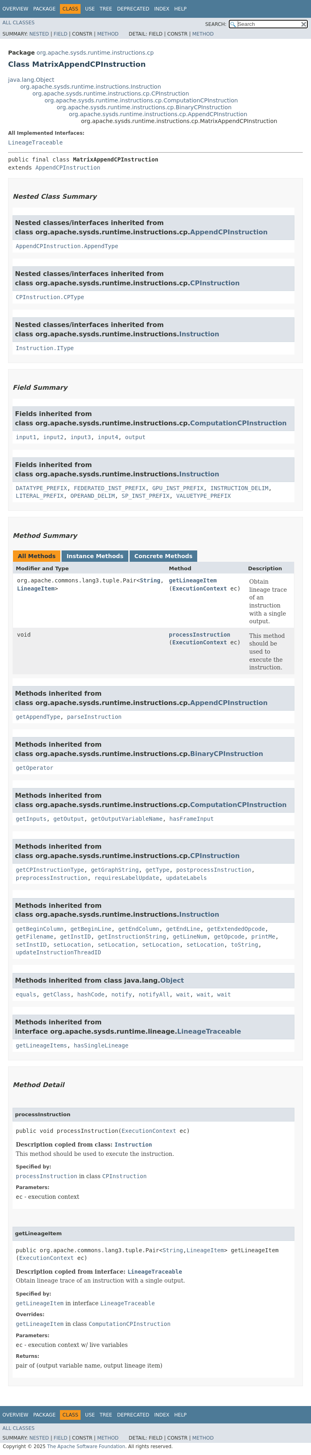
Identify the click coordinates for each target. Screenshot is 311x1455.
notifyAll (153, 994)
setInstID (31, 944)
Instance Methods (94, 556)
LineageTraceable (35, 142)
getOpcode (229, 936)
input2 (53, 437)
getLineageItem (193, 580)
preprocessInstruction (51, 878)
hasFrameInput (191, 819)
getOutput (68, 819)
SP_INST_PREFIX (145, 496)
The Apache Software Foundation (86, 1446)
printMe (263, 936)
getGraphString (114, 870)
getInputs (31, 819)
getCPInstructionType (50, 870)
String (150, 580)
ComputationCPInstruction (238, 423)
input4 (108, 437)
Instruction (199, 334)
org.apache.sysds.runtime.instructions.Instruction (90, 86)
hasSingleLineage (101, 1045)
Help (180, 9)
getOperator (34, 768)
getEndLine (183, 929)
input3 (80, 437)
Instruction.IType (45, 348)
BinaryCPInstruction (226, 754)
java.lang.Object (31, 79)
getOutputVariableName (126, 819)
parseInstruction (94, 717)
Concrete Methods (163, 556)
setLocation (72, 944)
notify (121, 994)
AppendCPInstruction (67, 167)
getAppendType (38, 717)
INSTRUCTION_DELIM (239, 488)
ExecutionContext (200, 588)
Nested (39, 34)
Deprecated (133, 9)
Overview (15, 9)
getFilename (34, 936)
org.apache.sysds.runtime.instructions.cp (94, 52)
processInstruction (199, 634)
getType (157, 870)
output (135, 437)
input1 (26, 437)
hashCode (90, 994)
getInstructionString (132, 936)
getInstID (75, 936)
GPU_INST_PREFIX (177, 488)
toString (244, 944)
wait (183, 994)
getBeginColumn (40, 929)
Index (162, 9)
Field (60, 34)
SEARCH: (216, 24)
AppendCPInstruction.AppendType (67, 246)
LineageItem (36, 588)
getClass (56, 994)
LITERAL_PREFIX (40, 496)
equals (26, 994)
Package (44, 9)
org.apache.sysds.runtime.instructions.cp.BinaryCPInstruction (144, 107)
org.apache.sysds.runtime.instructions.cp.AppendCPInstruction (158, 114)
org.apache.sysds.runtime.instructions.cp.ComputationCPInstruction (141, 100)
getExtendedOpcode (236, 929)
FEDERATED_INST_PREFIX (109, 488)
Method (108, 34)
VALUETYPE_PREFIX (203, 496)
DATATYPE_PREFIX (41, 488)
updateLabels (186, 878)
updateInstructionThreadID (58, 952)
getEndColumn (138, 929)
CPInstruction (215, 283)
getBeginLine (90, 929)
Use (90, 9)
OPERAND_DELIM (92, 496)
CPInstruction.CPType (50, 297)
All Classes (18, 22)
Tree (106, 9)
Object (172, 980)
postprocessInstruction (213, 870)
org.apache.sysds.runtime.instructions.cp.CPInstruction (110, 93)
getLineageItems (41, 1045)
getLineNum (190, 936)
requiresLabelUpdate (126, 878)
